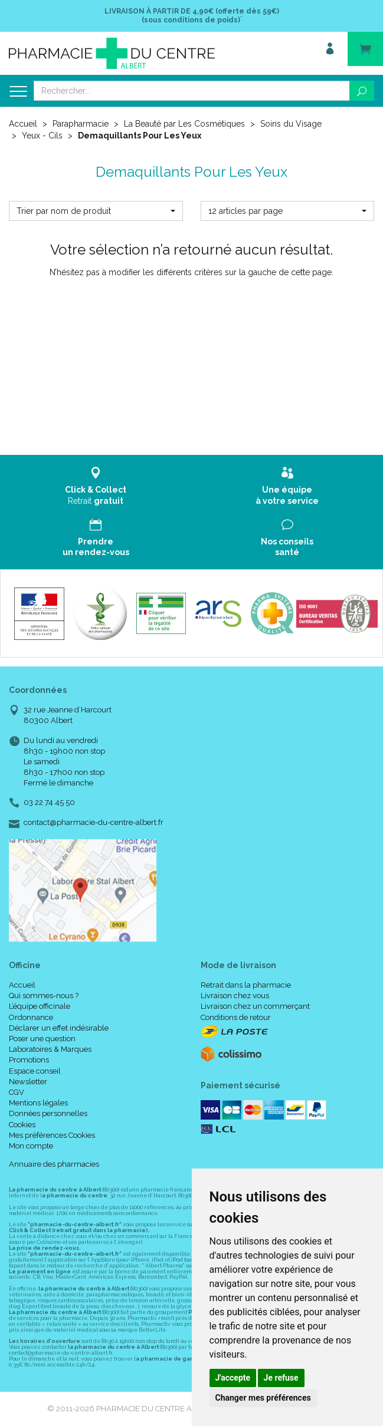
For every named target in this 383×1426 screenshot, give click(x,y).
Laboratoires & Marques (50, 1049)
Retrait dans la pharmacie (246, 985)
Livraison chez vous (235, 995)
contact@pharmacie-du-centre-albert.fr (93, 822)
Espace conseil (35, 1071)
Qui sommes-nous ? (43, 995)
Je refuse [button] (281, 1377)
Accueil (23, 123)
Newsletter (28, 1081)
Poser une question (42, 1038)
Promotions (29, 1059)
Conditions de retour (236, 1017)
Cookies (22, 1124)
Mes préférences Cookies (52, 1135)
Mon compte (31, 1145)
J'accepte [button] (233, 1377)
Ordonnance (31, 1017)
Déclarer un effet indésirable (59, 1028)
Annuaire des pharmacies (54, 1164)
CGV (16, 1092)
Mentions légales (38, 1102)
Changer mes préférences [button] (263, 1397)
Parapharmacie (81, 123)
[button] (96, 211)
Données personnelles (48, 1113)
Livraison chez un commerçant (255, 1006)
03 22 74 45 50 (49, 802)
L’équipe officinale (39, 1006)
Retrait (96, 486)
